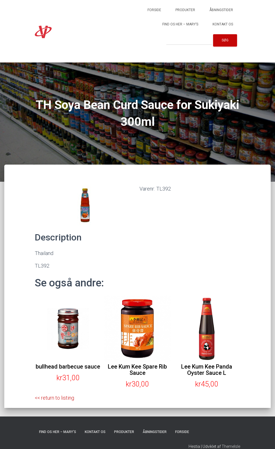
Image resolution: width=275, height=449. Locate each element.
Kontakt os (223, 24)
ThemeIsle (231, 446)
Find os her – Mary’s (180, 24)
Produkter (185, 10)
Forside (154, 10)
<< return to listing (55, 398)
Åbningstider (221, 10)
